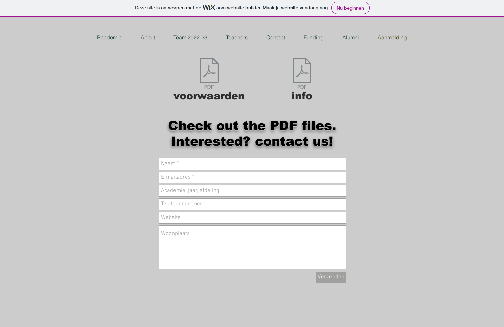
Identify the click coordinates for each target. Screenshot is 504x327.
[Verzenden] (331, 277)
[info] (302, 81)
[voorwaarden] (209, 81)
